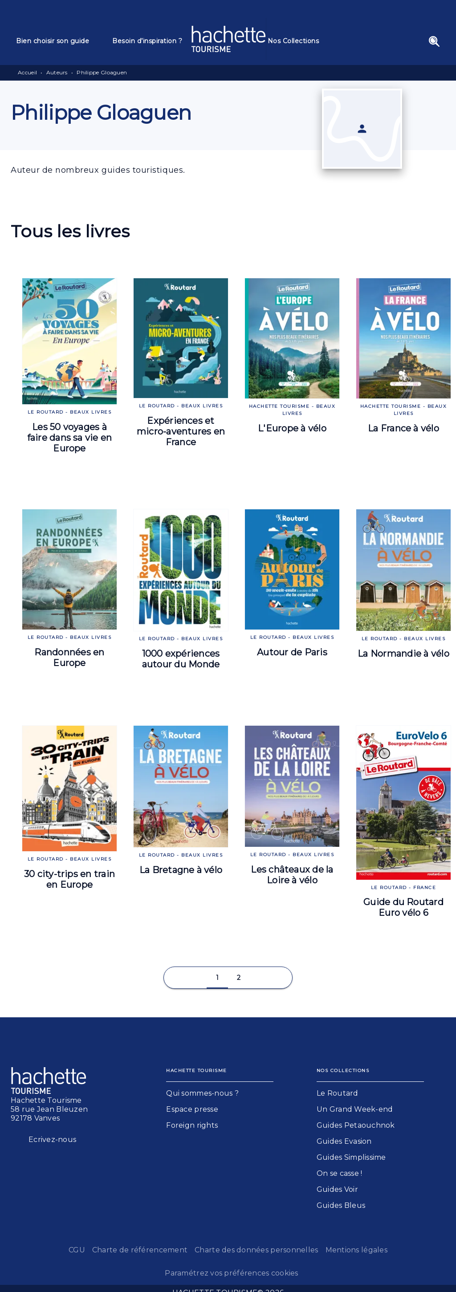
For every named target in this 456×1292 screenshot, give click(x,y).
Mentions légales (356, 1250)
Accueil (27, 72)
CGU (77, 1250)
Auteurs (57, 72)
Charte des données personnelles (256, 1250)
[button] (217, 977)
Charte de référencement (139, 1250)
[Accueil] (228, 39)
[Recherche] (434, 41)
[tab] (59, 41)
